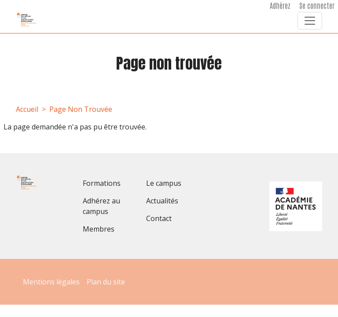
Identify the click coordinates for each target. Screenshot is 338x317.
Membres (98, 229)
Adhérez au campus (101, 206)
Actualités (162, 201)
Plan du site (106, 282)
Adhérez (280, 5)
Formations (102, 183)
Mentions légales (51, 282)
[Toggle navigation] (310, 20)
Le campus (163, 183)
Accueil (27, 109)
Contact (159, 218)
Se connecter (316, 5)
